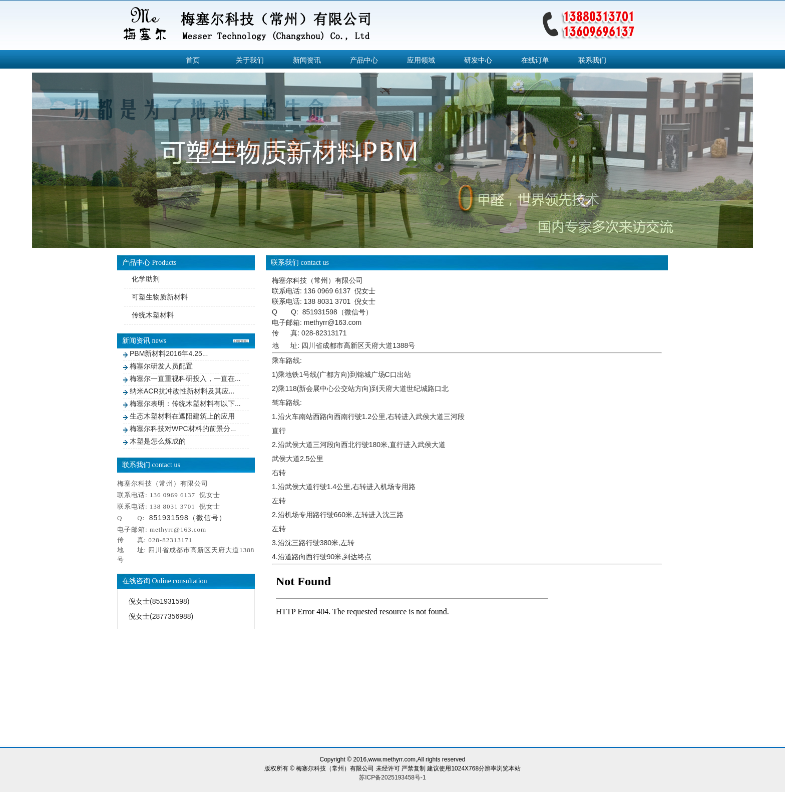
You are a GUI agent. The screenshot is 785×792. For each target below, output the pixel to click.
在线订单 (535, 60)
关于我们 (250, 60)
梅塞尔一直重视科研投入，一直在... (185, 378)
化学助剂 (146, 279)
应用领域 (421, 60)
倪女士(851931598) (159, 601)
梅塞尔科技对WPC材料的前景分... (183, 429)
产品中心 (364, 60)
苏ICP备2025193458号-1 (392, 777)
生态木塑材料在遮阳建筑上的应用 (182, 416)
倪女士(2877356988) (161, 616)
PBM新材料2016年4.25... (169, 353)
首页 (193, 60)
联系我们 (592, 60)
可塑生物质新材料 (160, 297)
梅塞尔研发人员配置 (161, 366)
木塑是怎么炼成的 (158, 441)
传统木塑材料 (153, 315)
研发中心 (478, 60)
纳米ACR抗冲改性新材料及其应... (182, 391)
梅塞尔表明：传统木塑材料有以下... (185, 404)
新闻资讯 (307, 60)
